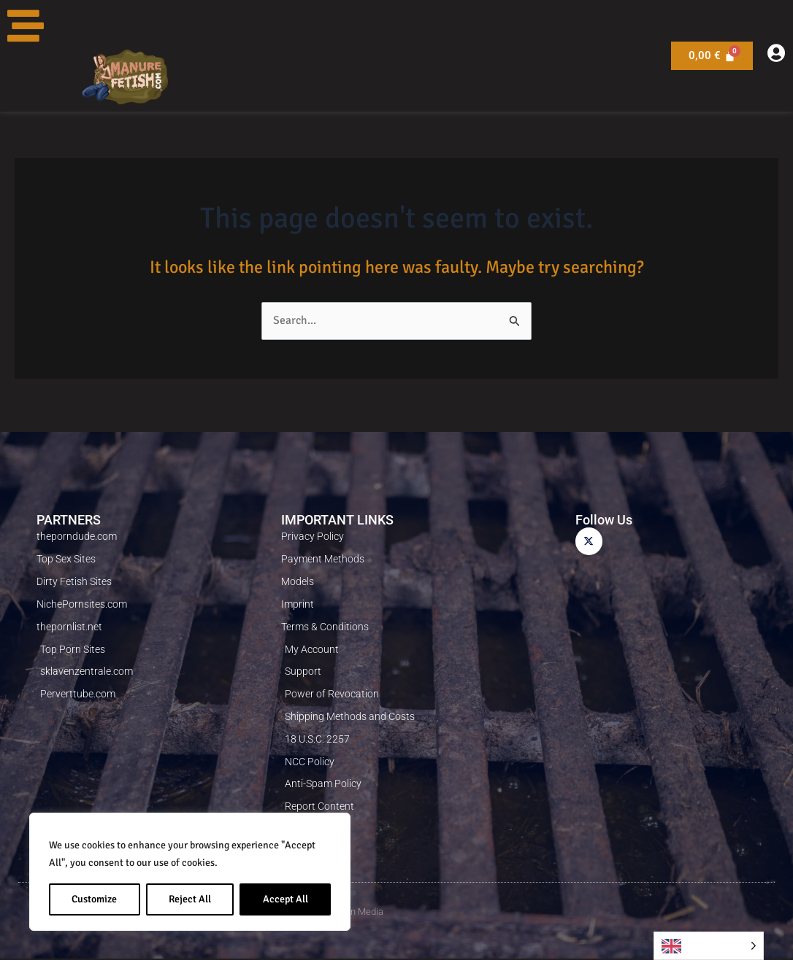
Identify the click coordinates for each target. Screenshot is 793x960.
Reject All (190, 899)
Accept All (285, 899)
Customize (94, 899)
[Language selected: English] (709, 946)
